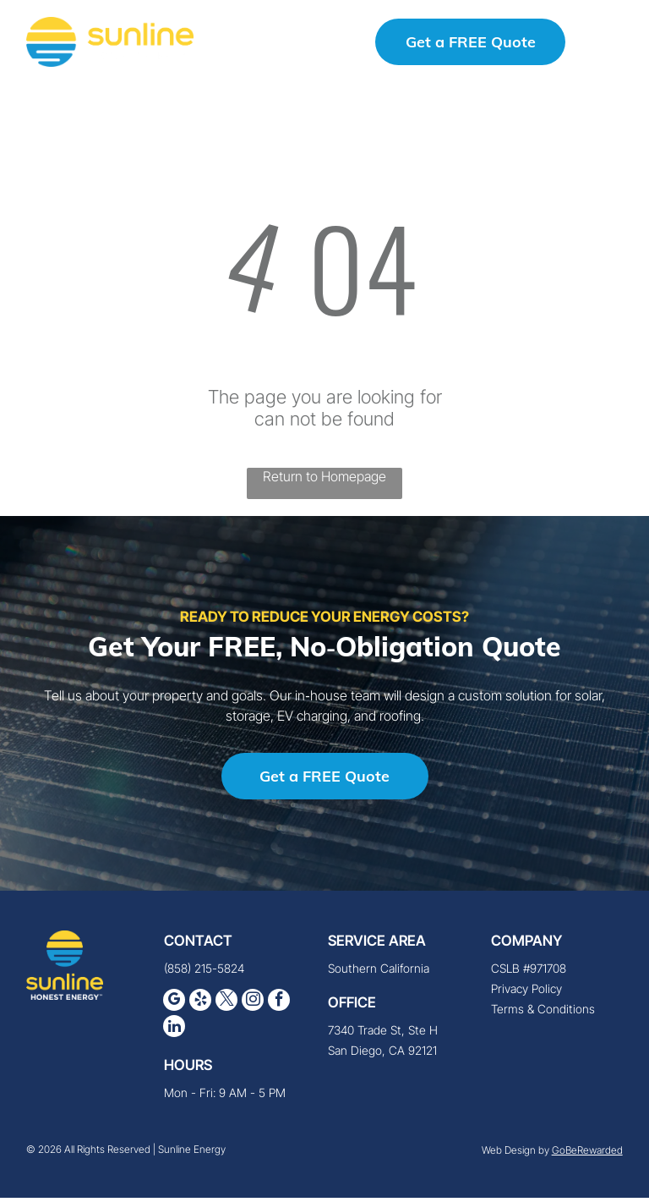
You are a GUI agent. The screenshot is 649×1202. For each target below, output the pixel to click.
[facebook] (279, 1006)
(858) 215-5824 (204, 972)
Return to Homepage (324, 480)
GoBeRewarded (587, 1155)
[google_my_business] (174, 1006)
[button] (609, 44)
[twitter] (226, 1006)
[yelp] (200, 1006)
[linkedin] (174, 1032)
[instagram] (253, 1006)
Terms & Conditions (543, 1013)
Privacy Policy (526, 992)
